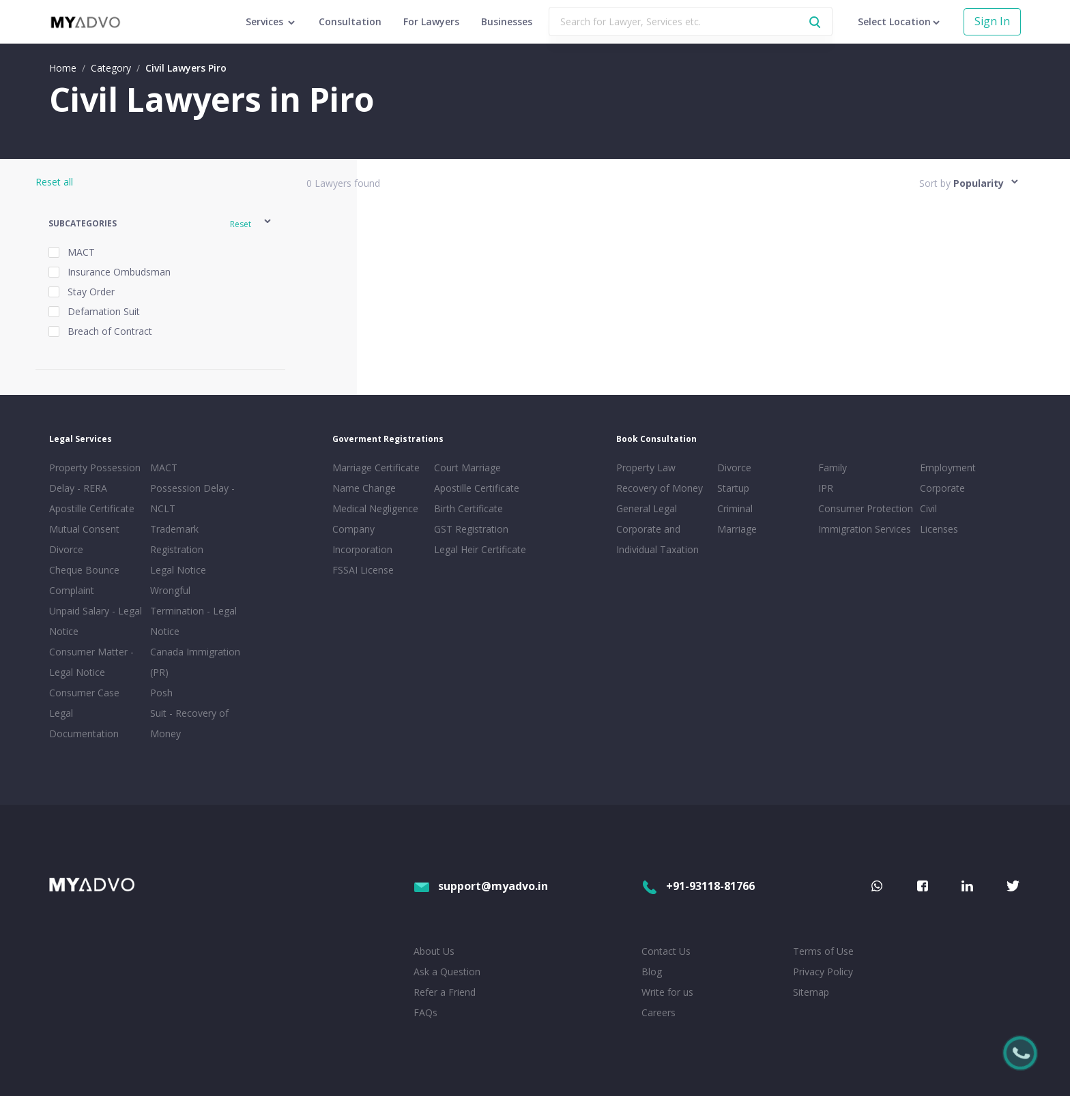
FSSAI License (363, 569)
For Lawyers (431, 21)
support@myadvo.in (481, 885)
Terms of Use (823, 951)
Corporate (942, 488)
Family (832, 467)
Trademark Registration (176, 539)
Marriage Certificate (376, 467)
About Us (434, 951)
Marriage (737, 528)
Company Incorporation (362, 539)
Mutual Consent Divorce (84, 539)
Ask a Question (447, 971)
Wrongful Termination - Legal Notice (193, 611)
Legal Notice (178, 569)
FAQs (425, 1012)
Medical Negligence (375, 508)
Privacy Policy (823, 971)
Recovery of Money (659, 488)
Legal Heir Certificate (480, 549)
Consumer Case (84, 692)
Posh (161, 692)
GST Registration (471, 528)
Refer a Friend (445, 992)
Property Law (646, 467)
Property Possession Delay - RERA (95, 477)
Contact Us (666, 951)
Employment (948, 467)
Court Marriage (467, 467)
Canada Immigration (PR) (195, 662)
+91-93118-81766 (698, 885)
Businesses (506, 21)
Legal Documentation (84, 723)
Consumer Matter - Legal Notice (91, 662)
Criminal (735, 508)
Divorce (734, 467)
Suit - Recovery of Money (189, 723)
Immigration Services (864, 528)
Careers (658, 1012)
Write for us (667, 992)
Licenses (939, 528)
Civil (928, 508)
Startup (733, 488)
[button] (160, 223)
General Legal (646, 508)
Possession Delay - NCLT (192, 498)
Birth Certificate (468, 508)
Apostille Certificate (91, 508)
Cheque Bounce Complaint (84, 580)
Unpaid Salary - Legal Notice (95, 621)
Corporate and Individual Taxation (657, 539)
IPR (825, 488)
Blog (651, 971)
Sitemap (811, 992)
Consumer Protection (865, 508)
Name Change (364, 488)
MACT (163, 467)
